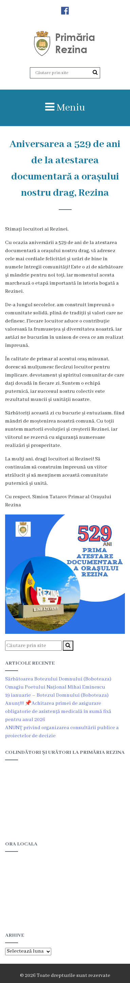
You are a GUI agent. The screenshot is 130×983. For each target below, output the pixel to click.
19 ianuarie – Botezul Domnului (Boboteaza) (57, 695)
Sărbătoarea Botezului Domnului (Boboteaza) (58, 679)
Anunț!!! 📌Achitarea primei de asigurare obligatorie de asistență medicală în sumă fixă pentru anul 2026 (58, 711)
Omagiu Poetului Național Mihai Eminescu (55, 687)
